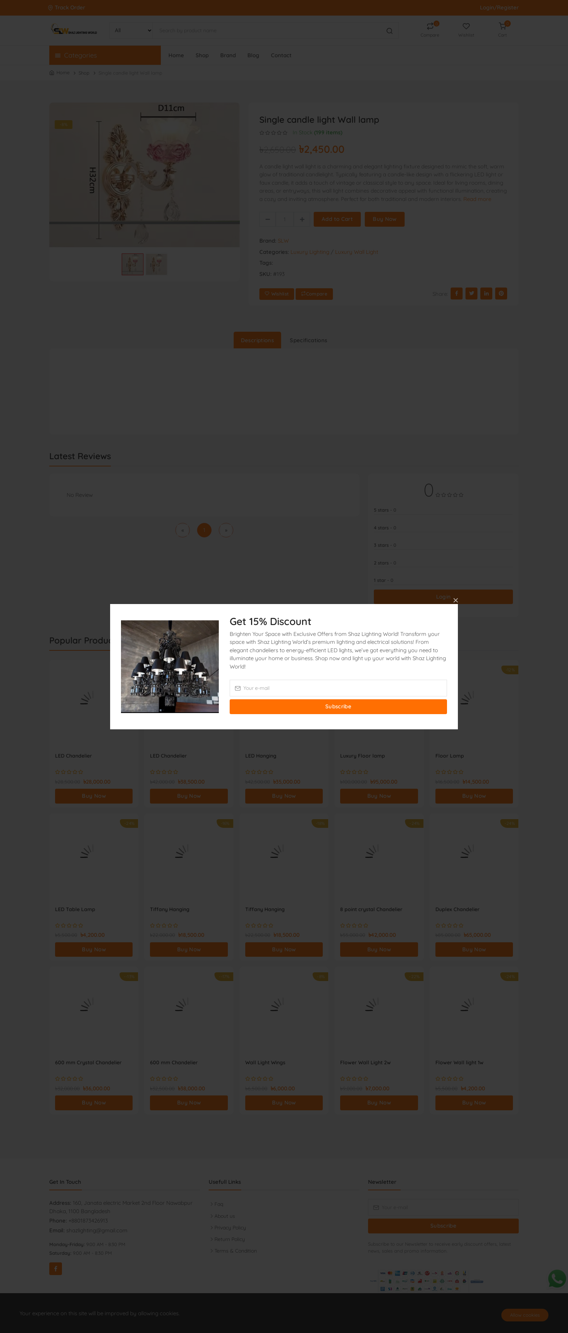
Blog (253, 55)
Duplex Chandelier (457, 909)
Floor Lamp (449, 756)
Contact (281, 55)
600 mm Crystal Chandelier (88, 1062)
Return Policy (229, 1239)
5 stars (385, 510)
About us (224, 1216)
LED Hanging (260, 756)
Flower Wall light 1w (459, 1062)
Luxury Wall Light (356, 251)
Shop (202, 55)
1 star (383, 580)
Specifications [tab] (308, 340)
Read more (477, 199)
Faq (218, 1204)
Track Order (67, 7)
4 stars (385, 528)
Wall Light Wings (265, 1062)
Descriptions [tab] (257, 340)
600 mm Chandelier (174, 1062)
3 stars (385, 545)
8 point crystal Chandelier (371, 909)
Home (176, 55)
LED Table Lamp (75, 909)
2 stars (385, 563)
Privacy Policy (230, 1227)
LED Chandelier (73, 756)
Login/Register (499, 7)
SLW (283, 240)
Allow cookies (525, 1315)
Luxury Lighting (310, 251)
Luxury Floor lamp (362, 756)
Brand (228, 55)
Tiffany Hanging (169, 909)
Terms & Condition (235, 1251)
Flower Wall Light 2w (365, 1062)
